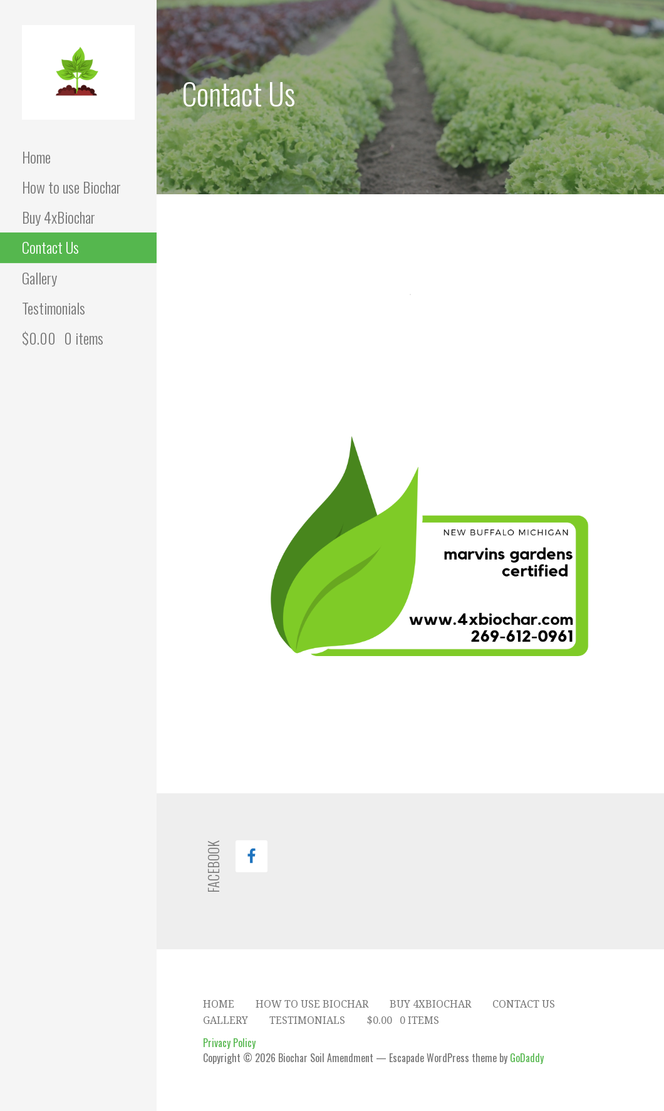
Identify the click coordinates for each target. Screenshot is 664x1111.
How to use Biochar (71, 186)
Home (36, 156)
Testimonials (53, 307)
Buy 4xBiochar (58, 217)
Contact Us (50, 247)
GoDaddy (527, 1057)
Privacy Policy (229, 1042)
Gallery (39, 277)
